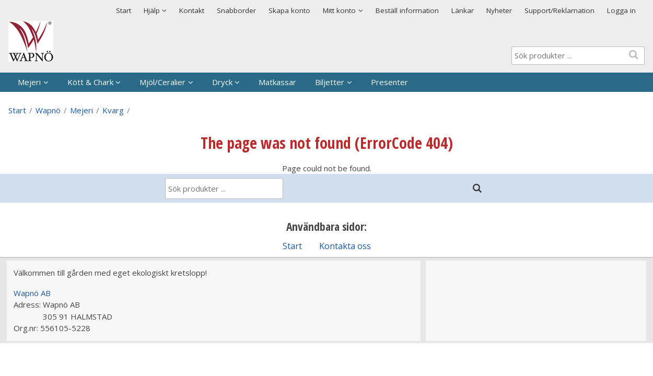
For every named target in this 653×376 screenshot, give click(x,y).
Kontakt (191, 10)
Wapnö (48, 110)
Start (123, 10)
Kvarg (113, 110)
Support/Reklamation (559, 10)
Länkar (462, 10)
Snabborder (236, 10)
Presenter (389, 82)
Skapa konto (289, 10)
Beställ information (407, 10)
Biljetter (329, 82)
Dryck (222, 82)
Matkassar (277, 82)
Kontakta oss (345, 246)
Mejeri (29, 82)
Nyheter (499, 10)
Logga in (621, 10)
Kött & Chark (90, 82)
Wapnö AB (32, 293)
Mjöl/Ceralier (162, 82)
